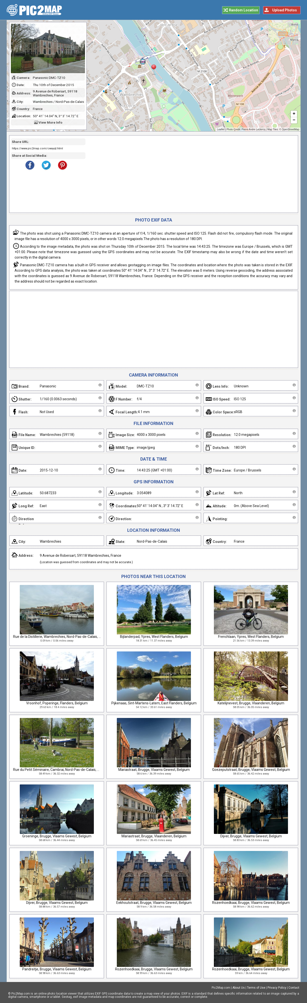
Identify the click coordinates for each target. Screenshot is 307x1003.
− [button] (293, 120)
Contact (293, 987)
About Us (238, 987)
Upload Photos (284, 10)
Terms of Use (256, 987)
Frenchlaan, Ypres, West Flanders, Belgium (251, 637)
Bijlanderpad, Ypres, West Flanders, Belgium (154, 637)
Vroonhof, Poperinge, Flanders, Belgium (57, 703)
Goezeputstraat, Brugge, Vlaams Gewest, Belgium (251, 770)
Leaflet (221, 129)
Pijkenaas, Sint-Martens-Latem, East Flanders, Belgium (154, 703)
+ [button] (293, 114)
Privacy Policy (276, 987)
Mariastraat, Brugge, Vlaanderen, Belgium (154, 836)
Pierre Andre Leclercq (253, 129)
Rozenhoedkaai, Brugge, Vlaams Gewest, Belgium (251, 903)
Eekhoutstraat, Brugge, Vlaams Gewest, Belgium (154, 903)
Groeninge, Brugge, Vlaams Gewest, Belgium (56, 836)
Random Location (243, 10)
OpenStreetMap (290, 129)
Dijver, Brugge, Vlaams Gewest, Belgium (251, 836)
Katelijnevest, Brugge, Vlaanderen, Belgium (251, 703)
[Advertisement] (189, 174)
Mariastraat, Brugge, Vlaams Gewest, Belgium (154, 770)
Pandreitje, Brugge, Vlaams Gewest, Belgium (56, 969)
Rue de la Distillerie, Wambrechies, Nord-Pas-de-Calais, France (61, 637)
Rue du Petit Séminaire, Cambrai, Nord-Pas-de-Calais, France (60, 770)
